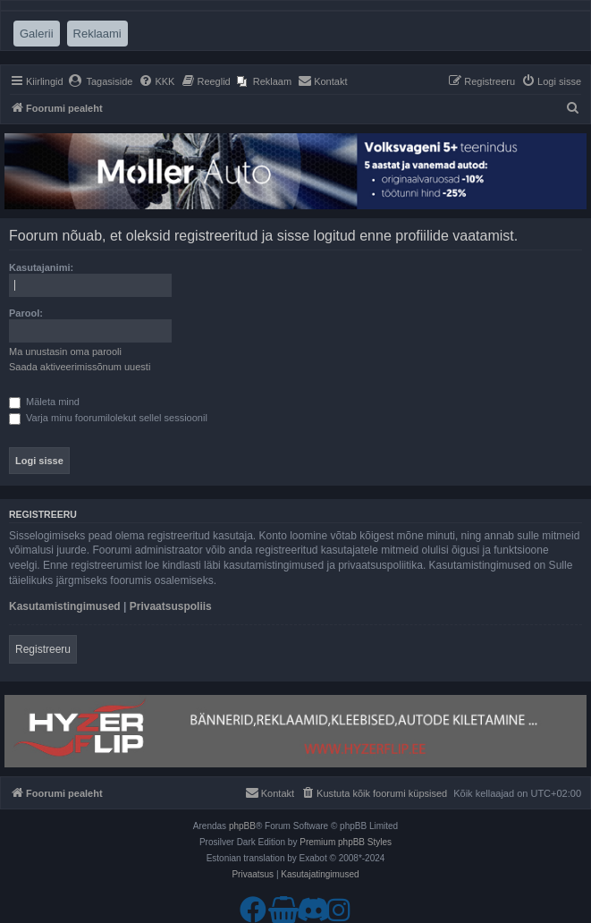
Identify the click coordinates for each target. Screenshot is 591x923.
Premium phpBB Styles (346, 842)
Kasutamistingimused (65, 606)
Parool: (26, 313)
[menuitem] (100, 81)
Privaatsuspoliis (171, 606)
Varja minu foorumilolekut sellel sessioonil (108, 417)
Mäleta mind (44, 401)
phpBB (242, 826)
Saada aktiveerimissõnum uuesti (79, 366)
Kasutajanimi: (41, 267)
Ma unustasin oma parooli (65, 351)
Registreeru (43, 649)
